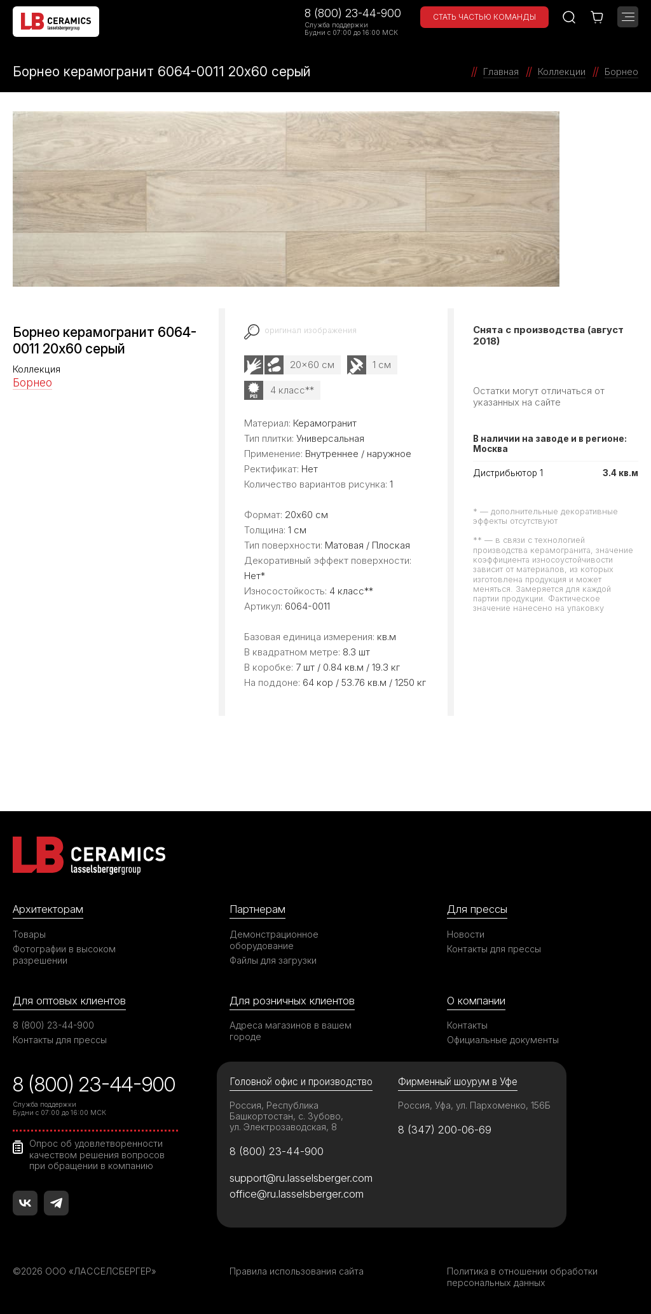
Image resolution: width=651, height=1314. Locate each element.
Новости (465, 934)
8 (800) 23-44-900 (353, 13)
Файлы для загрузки (273, 960)
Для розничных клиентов (292, 1000)
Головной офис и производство (301, 1082)
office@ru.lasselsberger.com (297, 1193)
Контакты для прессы (494, 948)
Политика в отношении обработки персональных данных (522, 1277)
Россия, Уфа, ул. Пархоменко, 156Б (474, 1105)
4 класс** (292, 390)
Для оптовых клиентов (69, 1000)
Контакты (467, 1025)
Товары (29, 934)
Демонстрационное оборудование (274, 940)
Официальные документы (503, 1039)
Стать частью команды (484, 17)
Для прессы (477, 909)
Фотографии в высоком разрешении (64, 954)
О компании (476, 1000)
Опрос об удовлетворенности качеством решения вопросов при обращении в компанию (97, 1154)
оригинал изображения (310, 330)
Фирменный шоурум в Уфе (457, 1082)
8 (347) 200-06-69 (444, 1129)
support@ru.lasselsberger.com (301, 1178)
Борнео (32, 382)
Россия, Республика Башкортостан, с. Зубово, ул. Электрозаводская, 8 (286, 1116)
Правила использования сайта (297, 1271)
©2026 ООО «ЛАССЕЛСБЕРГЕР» (84, 1271)
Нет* (254, 576)
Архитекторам (48, 909)
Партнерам (257, 909)
